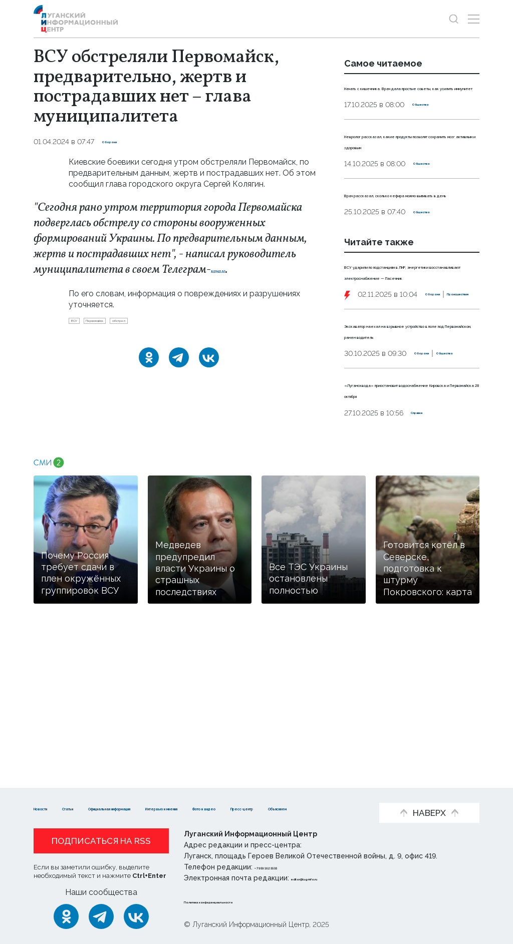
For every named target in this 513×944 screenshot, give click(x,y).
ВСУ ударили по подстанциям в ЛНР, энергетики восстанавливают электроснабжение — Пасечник (411, 332)
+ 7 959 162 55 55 (282, 867)
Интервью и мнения (296, 792)
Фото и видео (62, 807)
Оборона (118, 142)
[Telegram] (179, 364)
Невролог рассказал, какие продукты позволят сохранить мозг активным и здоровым (409, 168)
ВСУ (81, 324)
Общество (431, 127)
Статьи (98, 792)
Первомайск (123, 324)
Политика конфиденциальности (244, 901)
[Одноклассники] (149, 364)
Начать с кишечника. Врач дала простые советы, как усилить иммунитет (410, 98)
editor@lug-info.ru (325, 878)
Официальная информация (184, 792)
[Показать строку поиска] (453, 19)
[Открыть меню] (473, 19)
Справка (426, 546)
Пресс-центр (134, 807)
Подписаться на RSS (101, 841)
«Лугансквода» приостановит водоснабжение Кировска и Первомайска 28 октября (408, 518)
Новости (51, 792)
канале (227, 269)
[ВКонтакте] (209, 364)
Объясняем (201, 807)
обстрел (172, 324)
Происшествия (424, 383)
